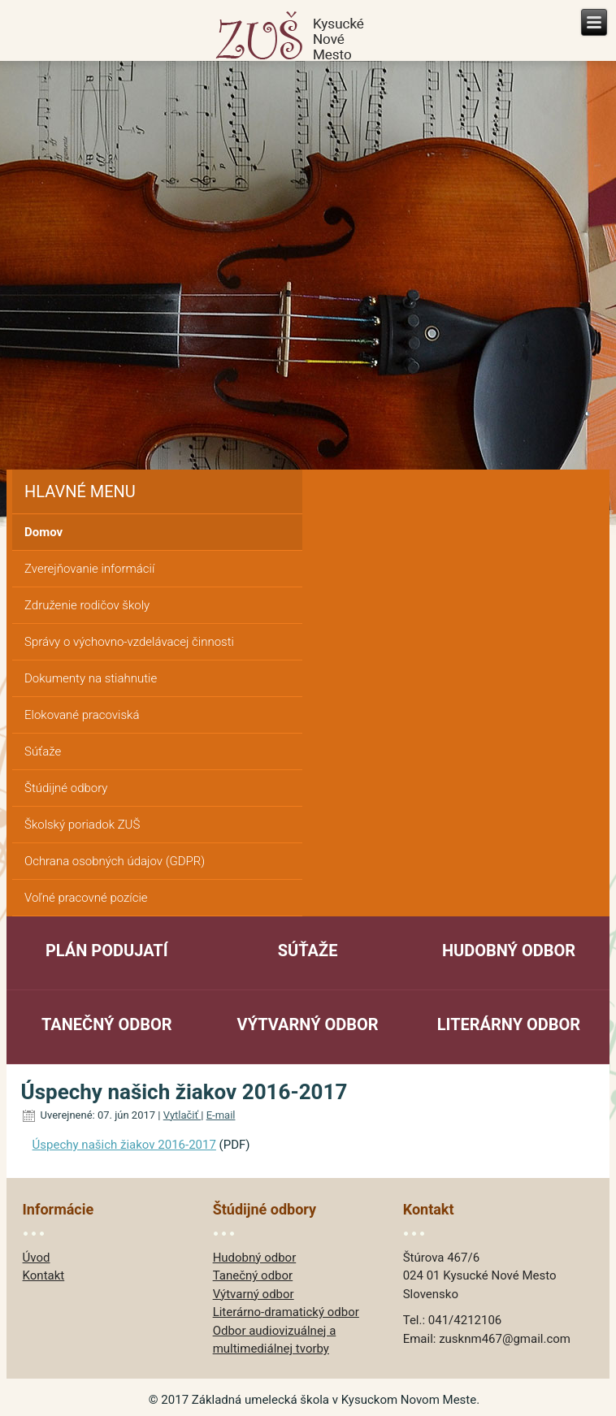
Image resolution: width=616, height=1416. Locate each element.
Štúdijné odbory (66, 788)
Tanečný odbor (106, 1024)
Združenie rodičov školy (87, 605)
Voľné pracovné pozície (86, 897)
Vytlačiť (182, 1115)
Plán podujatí (107, 950)
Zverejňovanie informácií (89, 568)
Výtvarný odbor (308, 1024)
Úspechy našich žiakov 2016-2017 (124, 1144)
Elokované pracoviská (81, 715)
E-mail (221, 1115)
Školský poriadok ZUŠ (82, 824)
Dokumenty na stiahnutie (90, 678)
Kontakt (44, 1275)
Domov (43, 532)
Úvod (36, 1257)
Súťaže (42, 751)
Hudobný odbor (508, 950)
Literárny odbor (508, 1024)
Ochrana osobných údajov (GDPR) (114, 861)
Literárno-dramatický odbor (286, 1312)
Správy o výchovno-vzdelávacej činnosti (129, 641)
